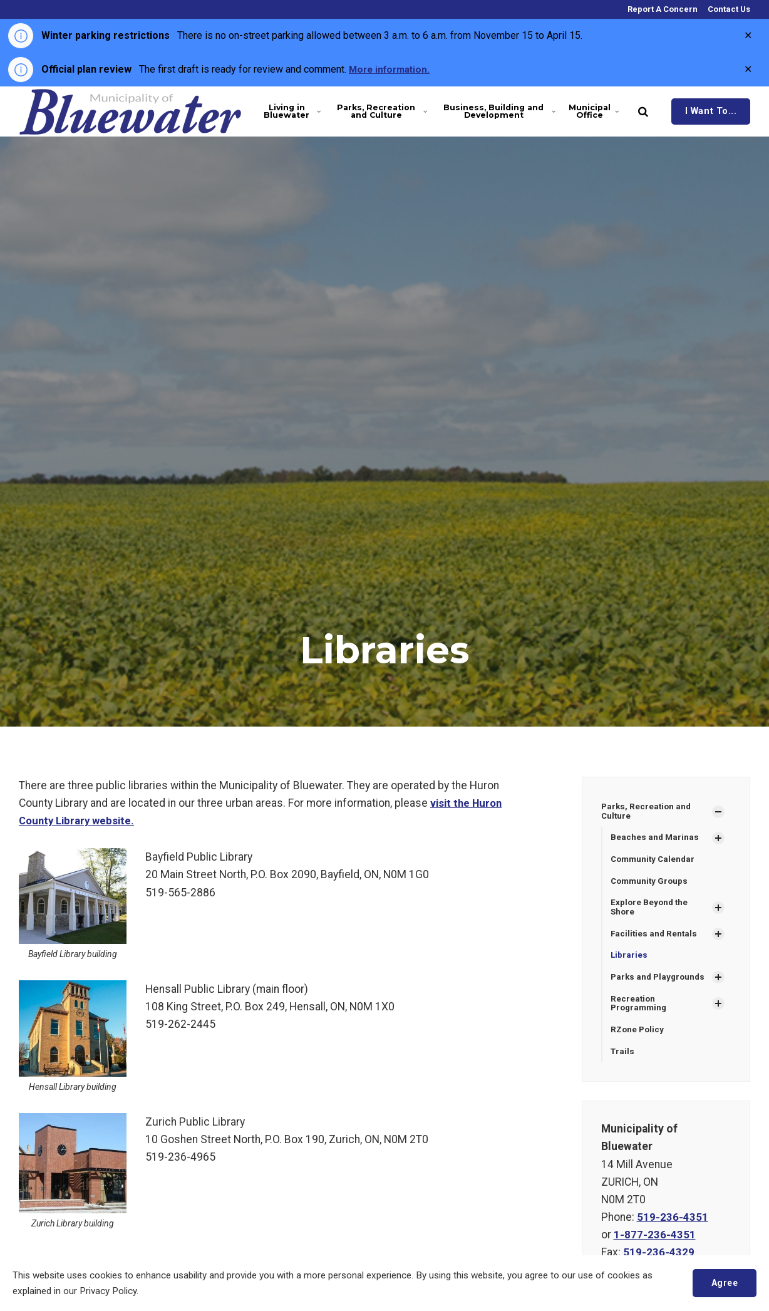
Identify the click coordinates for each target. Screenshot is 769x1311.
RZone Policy (638, 1035)
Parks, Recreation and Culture (381, 111)
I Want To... (711, 111)
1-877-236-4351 (655, 1241)
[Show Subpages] (718, 812)
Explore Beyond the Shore (650, 910)
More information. (392, 69)
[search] (643, 111)
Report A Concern (662, 9)
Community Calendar (655, 861)
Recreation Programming (640, 1008)
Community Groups (651, 883)
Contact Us (728, 9)
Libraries (629, 959)
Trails (623, 1057)
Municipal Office (594, 111)
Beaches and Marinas (655, 839)
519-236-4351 (672, 1223)
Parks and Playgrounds (660, 981)
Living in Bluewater (291, 111)
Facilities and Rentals (655, 937)
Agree (723, 1282)
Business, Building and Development (498, 111)
